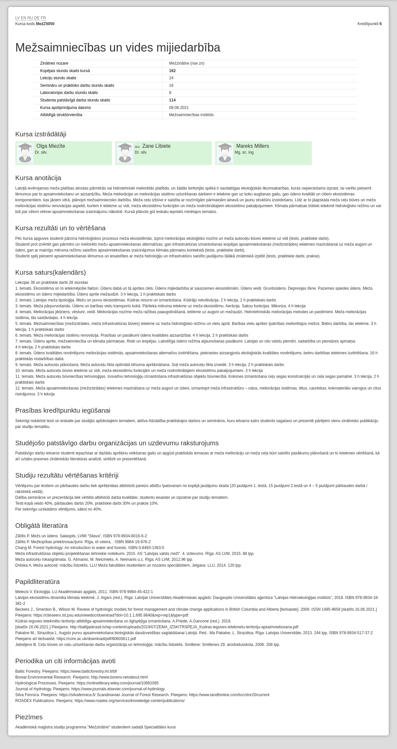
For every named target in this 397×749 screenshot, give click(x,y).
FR (43, 18)
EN (23, 18)
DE (37, 18)
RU (30, 18)
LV (17, 18)
